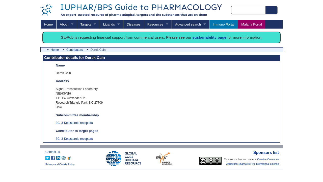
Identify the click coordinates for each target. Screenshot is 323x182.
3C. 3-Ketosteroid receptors (74, 123)
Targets (85, 24)
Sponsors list (266, 152)
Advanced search (188, 24)
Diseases (133, 24)
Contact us (52, 152)
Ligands (109, 24)
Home (48, 24)
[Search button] (272, 10)
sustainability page (209, 37)
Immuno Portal (223, 24)
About (64, 24)
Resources (155, 24)
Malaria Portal (251, 24)
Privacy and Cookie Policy (60, 164)
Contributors (74, 50)
